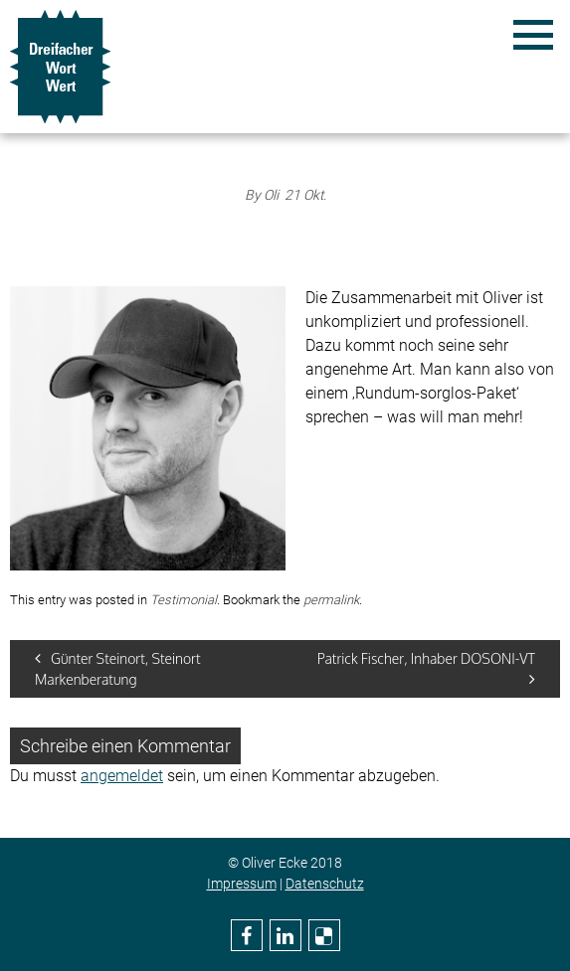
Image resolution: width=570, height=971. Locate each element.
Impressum (242, 883)
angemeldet (122, 775)
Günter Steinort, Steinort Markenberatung (118, 669)
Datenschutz (324, 883)
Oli (271, 195)
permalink (331, 599)
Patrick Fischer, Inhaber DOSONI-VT (426, 669)
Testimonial (183, 599)
